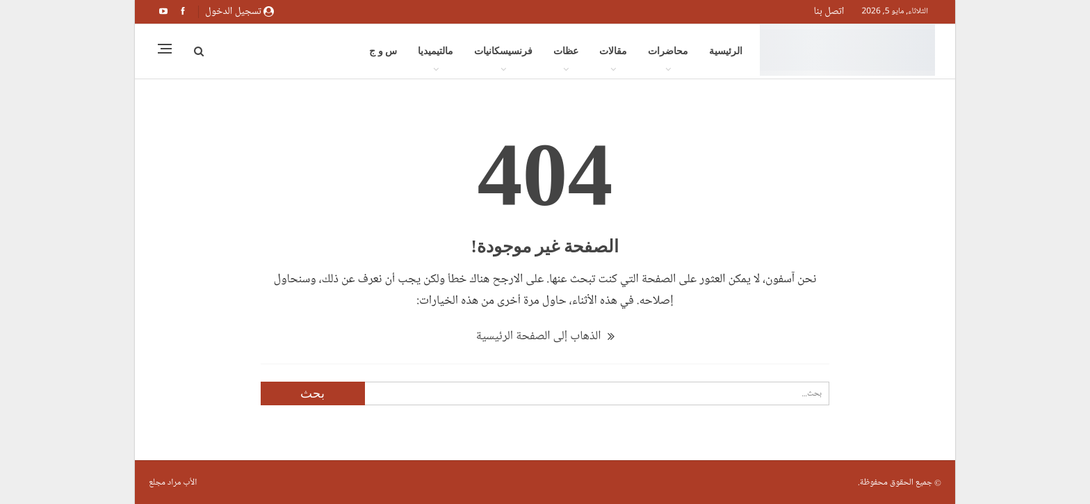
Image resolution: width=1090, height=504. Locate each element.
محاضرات (668, 51)
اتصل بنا (829, 11)
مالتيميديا (435, 51)
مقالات (613, 51)
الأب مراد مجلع (173, 482)
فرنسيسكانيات (503, 51)
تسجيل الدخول (239, 11)
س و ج (383, 51)
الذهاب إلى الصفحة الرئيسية (544, 335)
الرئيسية (725, 51)
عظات (565, 51)
